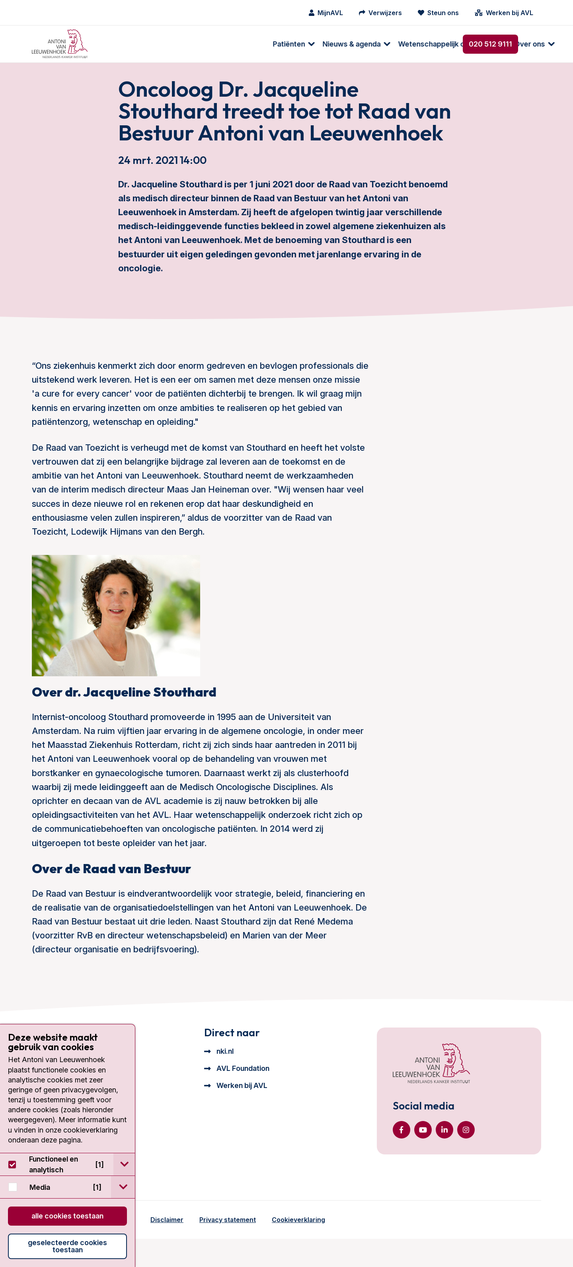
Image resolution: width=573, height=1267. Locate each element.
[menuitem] (120, 43)
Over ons (360, 44)
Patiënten (119, 44)
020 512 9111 (490, 44)
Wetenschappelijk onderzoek (278, 44)
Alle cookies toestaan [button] (67, 1216)
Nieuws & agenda (182, 44)
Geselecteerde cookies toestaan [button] (67, 1246)
